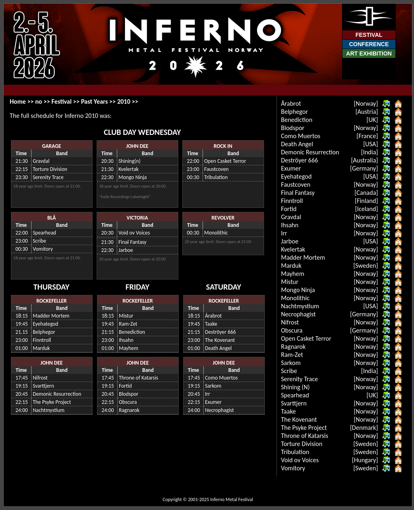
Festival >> (66, 101)
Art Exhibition (369, 53)
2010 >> (127, 101)
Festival (368, 35)
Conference (369, 44)
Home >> (22, 101)
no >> (43, 101)
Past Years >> (99, 101)
